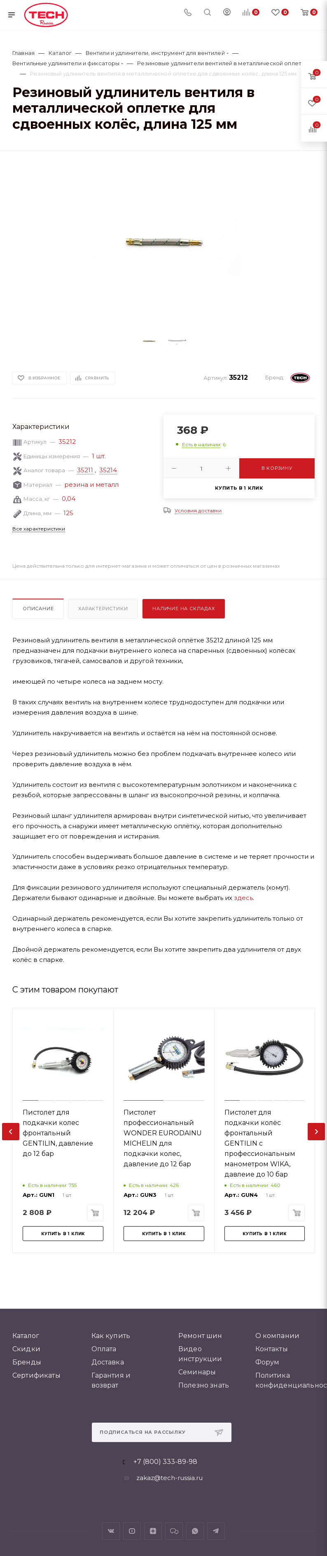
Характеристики (103, 608)
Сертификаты (36, 1375)
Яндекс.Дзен (153, 1531)
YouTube (132, 1531)
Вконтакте (111, 1531)
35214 (108, 470)
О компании (277, 1336)
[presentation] (10, 1131)
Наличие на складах (183, 608)
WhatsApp (195, 1531)
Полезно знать (203, 1385)
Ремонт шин (200, 1336)
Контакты (271, 1349)
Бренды (26, 1362)
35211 (85, 470)
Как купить (111, 1336)
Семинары (197, 1372)
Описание (38, 608)
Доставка (107, 1362)
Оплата (104, 1349)
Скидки (26, 1349)
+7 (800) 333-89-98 (165, 1462)
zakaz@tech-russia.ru (169, 1478)
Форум (267, 1362)
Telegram (216, 1531)
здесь (243, 898)
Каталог (25, 1336)
